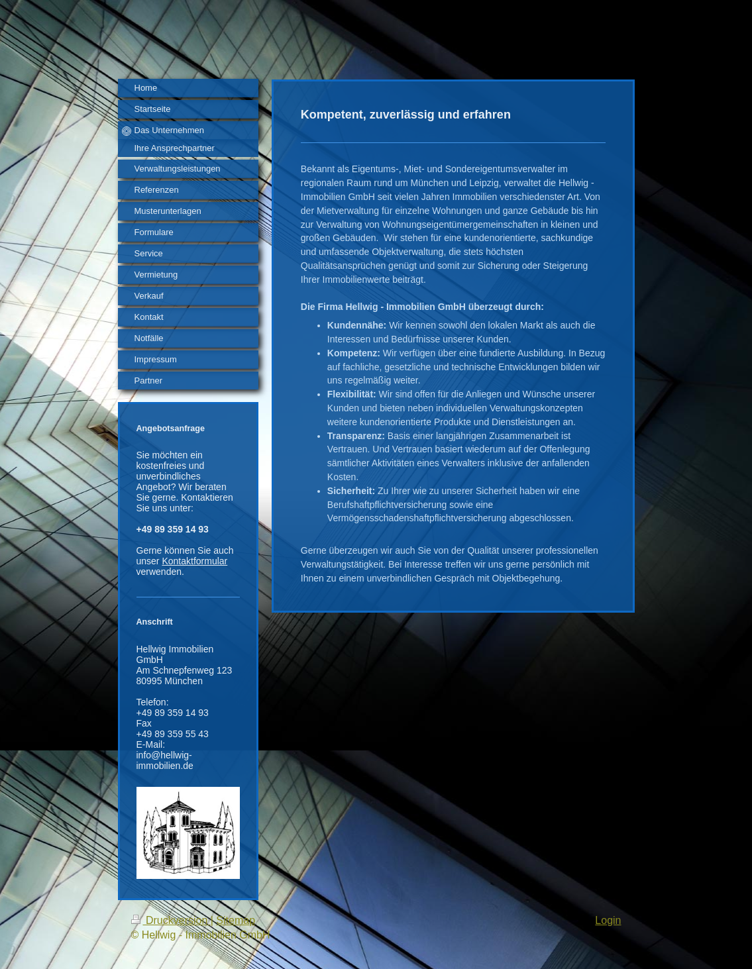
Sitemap (235, 920)
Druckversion (171, 920)
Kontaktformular (194, 561)
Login (608, 920)
